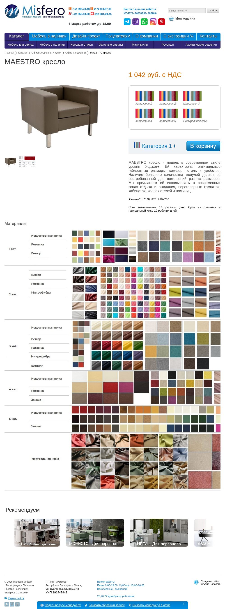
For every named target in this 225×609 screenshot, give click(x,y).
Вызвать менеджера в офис (151, 605)
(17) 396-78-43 (81, 9)
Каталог (22, 52)
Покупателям (118, 36)
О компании (146, 36)
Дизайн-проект (86, 36)
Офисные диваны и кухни (46, 52)
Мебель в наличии (49, 36)
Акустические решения (201, 44)
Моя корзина (185, 18)
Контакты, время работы (140, 9)
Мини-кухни (140, 44)
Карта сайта (16, 598)
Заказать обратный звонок (107, 605)
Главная (9, 52)
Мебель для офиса (21, 44)
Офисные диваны (111, 44)
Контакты (208, 36)
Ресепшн (168, 44)
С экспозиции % (178, 36)
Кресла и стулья (82, 44)
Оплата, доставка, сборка (140, 13)
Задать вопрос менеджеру (63, 605)
